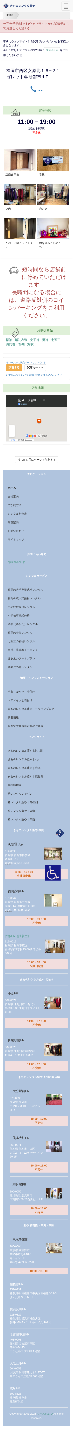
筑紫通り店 (52, 50)
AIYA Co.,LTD (45, 1413)
